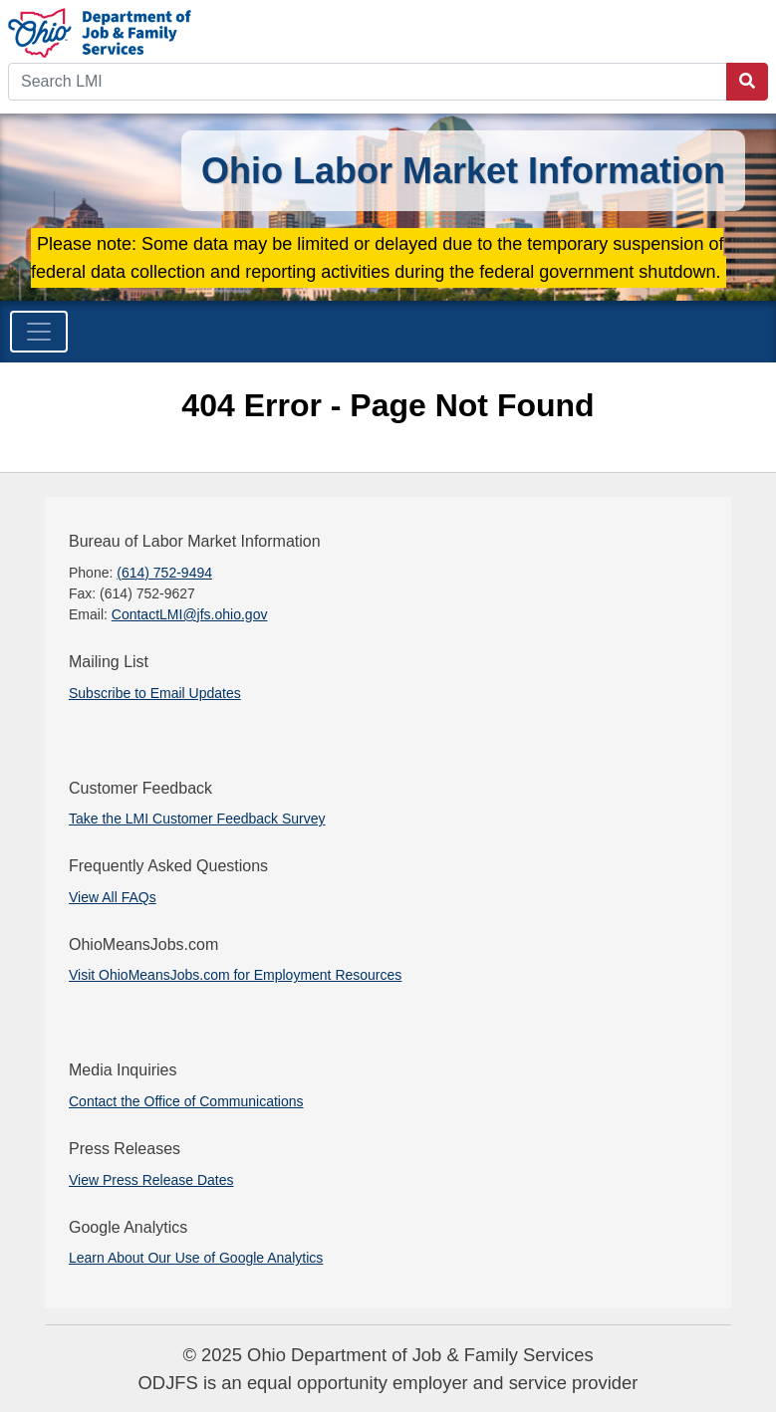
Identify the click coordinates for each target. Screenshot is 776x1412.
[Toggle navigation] (39, 332)
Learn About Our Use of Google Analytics (196, 1258)
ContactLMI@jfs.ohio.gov (190, 614)
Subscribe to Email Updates (155, 693)
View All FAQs (112, 897)
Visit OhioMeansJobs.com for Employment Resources (235, 975)
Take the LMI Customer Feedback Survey (197, 818)
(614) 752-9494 (164, 573)
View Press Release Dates (151, 1180)
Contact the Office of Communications (186, 1101)
